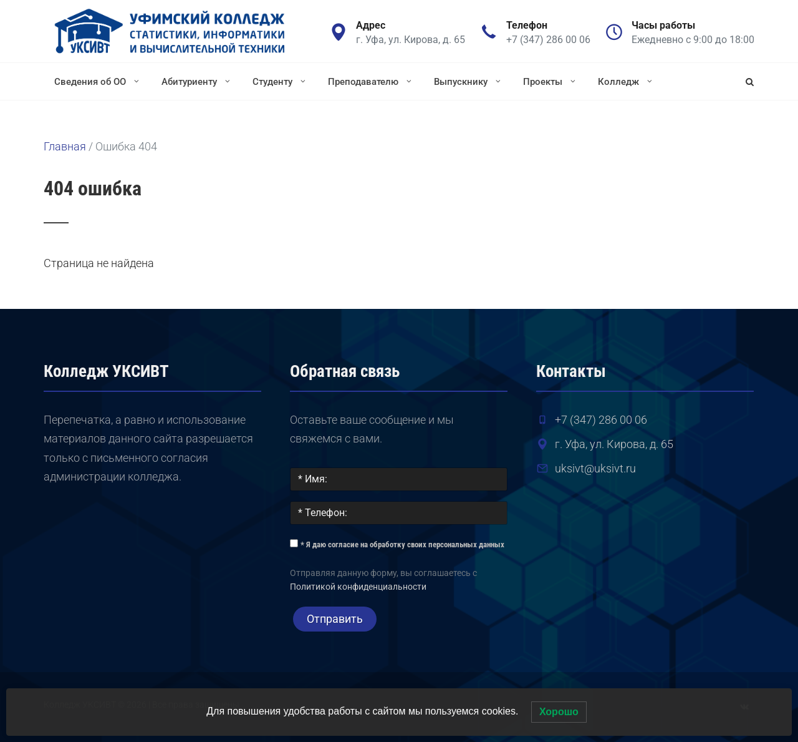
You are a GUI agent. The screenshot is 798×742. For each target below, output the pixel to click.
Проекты (550, 81)
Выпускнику (468, 81)
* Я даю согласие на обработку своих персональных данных (402, 544)
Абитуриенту (197, 81)
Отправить (335, 618)
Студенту (280, 81)
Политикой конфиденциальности (358, 587)
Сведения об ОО (98, 81)
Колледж (626, 81)
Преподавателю (371, 81)
